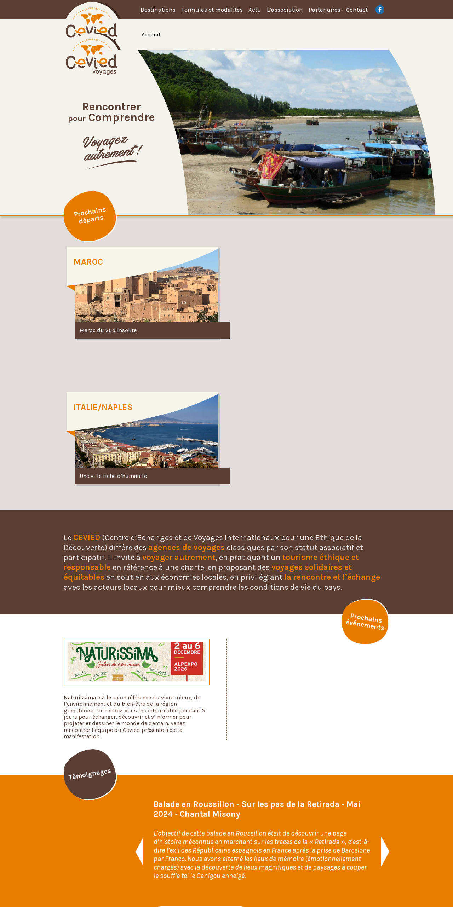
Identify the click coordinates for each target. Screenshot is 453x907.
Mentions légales (352, 851)
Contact (357, 9)
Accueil (151, 34)
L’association (285, 9)
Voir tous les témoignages (201, 769)
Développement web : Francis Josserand (261, 886)
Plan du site (346, 841)
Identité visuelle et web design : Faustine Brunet (167, 886)
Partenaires (324, 9)
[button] (139, 708)
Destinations (158, 9)
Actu (254, 9)
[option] (273, 132)
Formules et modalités (212, 9)
